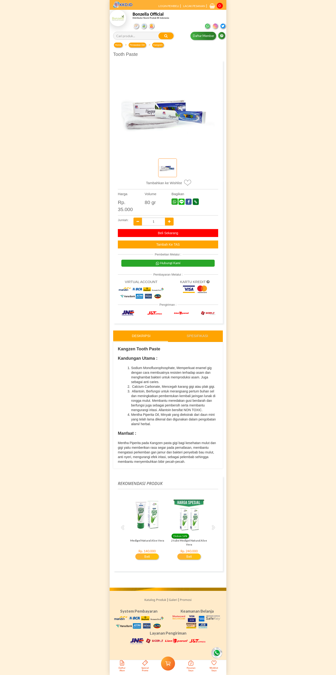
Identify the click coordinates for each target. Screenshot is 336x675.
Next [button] (213, 527)
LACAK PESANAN (194, 6)
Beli (147, 556)
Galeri (173, 600)
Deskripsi (141, 336)
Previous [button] (122, 527)
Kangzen (157, 45)
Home (118, 45)
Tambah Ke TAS (168, 244)
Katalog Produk (155, 600)
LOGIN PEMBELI (168, 6)
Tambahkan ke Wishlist (164, 183)
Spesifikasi (197, 336)
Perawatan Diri (137, 45)
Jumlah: (122, 220)
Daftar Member (203, 36)
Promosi (186, 600)
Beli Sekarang (168, 233)
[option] (147, 530)
